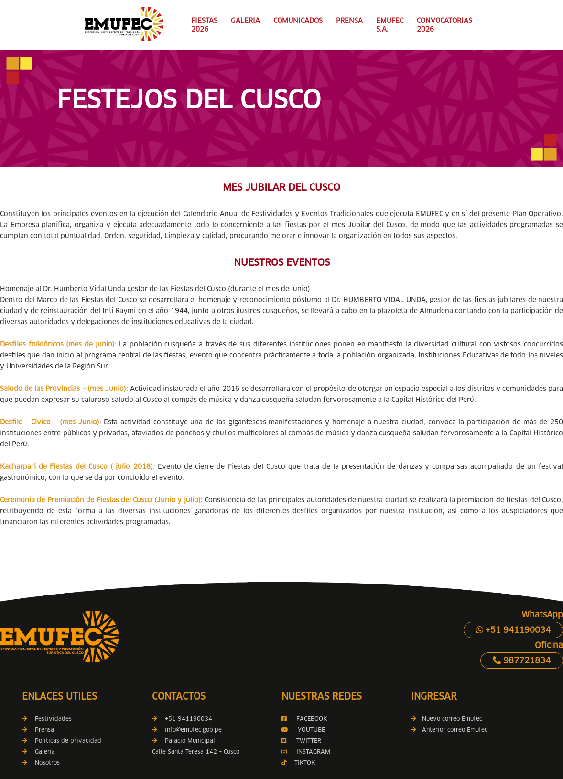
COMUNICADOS (298, 20)
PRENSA (349, 20)
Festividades (53, 718)
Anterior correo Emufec (449, 729)
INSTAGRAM (312, 751)
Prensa (44, 729)
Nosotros (47, 762)
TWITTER (308, 740)
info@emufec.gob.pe (193, 729)
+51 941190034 (513, 630)
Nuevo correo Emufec (446, 718)
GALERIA (245, 20)
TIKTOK (304, 762)
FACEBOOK (311, 718)
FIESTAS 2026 (204, 24)
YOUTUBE (311, 729)
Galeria (45, 751)
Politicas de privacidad (68, 740)
